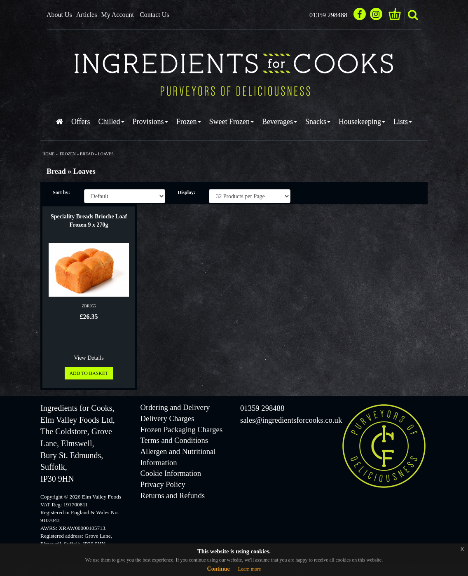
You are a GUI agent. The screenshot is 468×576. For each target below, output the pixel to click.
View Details (89, 358)
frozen (68, 154)
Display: (186, 192)
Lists (402, 121)
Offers (80, 121)
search (413, 15)
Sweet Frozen (231, 121)
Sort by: (61, 192)
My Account (117, 14)
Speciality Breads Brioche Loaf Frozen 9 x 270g (89, 220)
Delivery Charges (167, 418)
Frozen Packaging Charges (181, 429)
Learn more (249, 569)
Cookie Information (170, 473)
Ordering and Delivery (175, 407)
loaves (106, 154)
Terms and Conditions (174, 440)
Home (48, 154)
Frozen (188, 121)
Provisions (150, 121)
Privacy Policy (162, 484)
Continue (218, 569)
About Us (59, 14)
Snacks (317, 121)
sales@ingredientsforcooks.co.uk (291, 420)
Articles (86, 14)
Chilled (111, 121)
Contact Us (154, 14)
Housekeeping (362, 121)
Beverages (279, 121)
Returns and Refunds (172, 495)
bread (87, 154)
